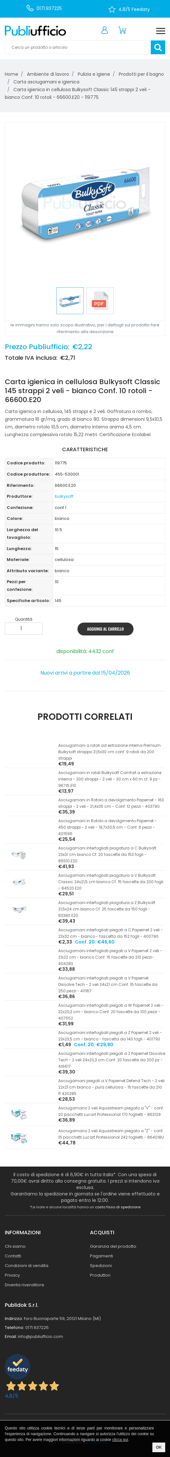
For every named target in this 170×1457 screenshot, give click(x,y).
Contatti (13, 1256)
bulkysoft (64, 496)
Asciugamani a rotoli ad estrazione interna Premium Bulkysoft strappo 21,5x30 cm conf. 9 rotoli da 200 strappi (109, 752)
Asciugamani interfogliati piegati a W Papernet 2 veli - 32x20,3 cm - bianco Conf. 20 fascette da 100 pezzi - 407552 (111, 1012)
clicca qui (120, 1439)
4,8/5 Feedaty (134, 9)
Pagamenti (101, 1256)
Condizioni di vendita (26, 1266)
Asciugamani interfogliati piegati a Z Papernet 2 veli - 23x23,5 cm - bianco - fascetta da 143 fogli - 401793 (110, 1036)
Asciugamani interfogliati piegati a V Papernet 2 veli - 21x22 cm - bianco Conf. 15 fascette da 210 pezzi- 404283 (110, 957)
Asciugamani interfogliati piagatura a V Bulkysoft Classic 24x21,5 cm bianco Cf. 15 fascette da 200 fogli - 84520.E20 (110, 882)
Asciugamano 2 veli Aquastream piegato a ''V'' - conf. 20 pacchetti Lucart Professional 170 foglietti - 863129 (111, 1111)
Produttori (100, 1275)
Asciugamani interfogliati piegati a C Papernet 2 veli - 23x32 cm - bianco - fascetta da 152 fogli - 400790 (110, 933)
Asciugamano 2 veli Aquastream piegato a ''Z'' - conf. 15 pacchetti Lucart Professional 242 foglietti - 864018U (111, 1134)
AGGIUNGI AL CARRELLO (105, 629)
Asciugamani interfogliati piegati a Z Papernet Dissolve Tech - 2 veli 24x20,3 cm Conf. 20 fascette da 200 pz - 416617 (111, 1060)
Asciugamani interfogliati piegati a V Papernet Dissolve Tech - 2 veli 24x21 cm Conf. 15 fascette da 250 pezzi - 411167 (108, 984)
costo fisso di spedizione (118, 1207)
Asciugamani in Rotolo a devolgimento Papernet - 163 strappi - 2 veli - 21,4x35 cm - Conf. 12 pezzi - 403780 (111, 803)
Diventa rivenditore (24, 1285)
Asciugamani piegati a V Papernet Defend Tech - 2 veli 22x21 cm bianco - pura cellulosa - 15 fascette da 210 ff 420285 (111, 1087)
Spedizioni (101, 1266)
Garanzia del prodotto (113, 1246)
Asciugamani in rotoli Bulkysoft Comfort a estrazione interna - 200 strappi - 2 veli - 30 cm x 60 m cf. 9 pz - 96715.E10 (109, 779)
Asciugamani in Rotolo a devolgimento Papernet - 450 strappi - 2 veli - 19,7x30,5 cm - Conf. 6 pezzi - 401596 (107, 827)
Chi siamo (15, 1246)
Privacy (12, 1275)
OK (159, 1447)
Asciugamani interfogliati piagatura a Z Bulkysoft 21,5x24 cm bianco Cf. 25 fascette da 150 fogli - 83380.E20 (106, 909)
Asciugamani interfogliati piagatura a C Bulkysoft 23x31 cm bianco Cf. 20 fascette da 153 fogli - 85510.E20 (107, 854)
